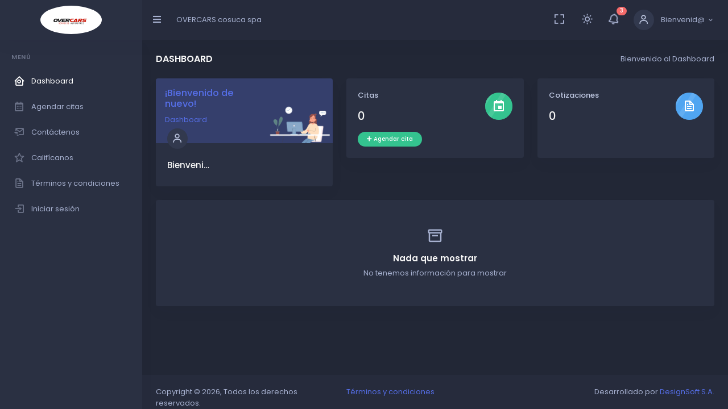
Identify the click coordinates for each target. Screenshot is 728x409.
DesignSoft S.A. (687, 391)
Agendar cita (390, 139)
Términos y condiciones (390, 391)
